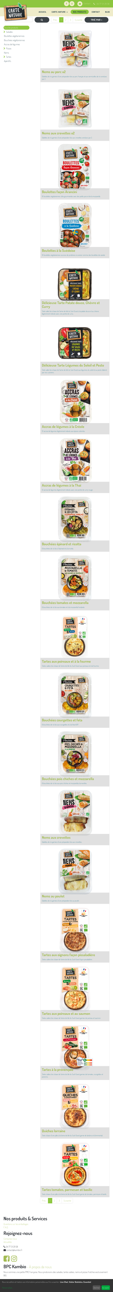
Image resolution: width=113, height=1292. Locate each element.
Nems (6, 52)
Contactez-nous (10, 1238)
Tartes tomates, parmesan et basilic (67, 1189)
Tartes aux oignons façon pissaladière (68, 954)
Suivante (78, 19)
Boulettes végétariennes (14, 35)
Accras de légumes (12, 44)
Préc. (55, 19)
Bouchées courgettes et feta (62, 720)
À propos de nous (40, 1267)
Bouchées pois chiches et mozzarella (68, 778)
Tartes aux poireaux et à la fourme (66, 661)
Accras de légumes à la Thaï (61, 485)
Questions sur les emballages (16, 1224)
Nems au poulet (53, 896)
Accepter (105, 1287)
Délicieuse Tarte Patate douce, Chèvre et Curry (71, 304)
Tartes (8, 56)
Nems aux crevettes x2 (58, 133)
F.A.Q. (6, 1227)
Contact (83, 3)
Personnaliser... (7, 1287)
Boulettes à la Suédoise (58, 250)
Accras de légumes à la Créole (63, 426)
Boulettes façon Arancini (59, 191)
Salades (9, 31)
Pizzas (8, 48)
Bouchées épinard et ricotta (61, 544)
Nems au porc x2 (54, 71)
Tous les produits (11, 27)
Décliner (96, 1287)
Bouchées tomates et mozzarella (65, 602)
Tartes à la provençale (57, 1069)
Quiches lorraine (53, 1131)
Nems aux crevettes (56, 837)
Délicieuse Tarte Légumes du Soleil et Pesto (73, 365)
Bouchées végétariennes (14, 40)
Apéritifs (7, 61)
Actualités (8, 1241)
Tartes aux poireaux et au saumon (66, 1013)
